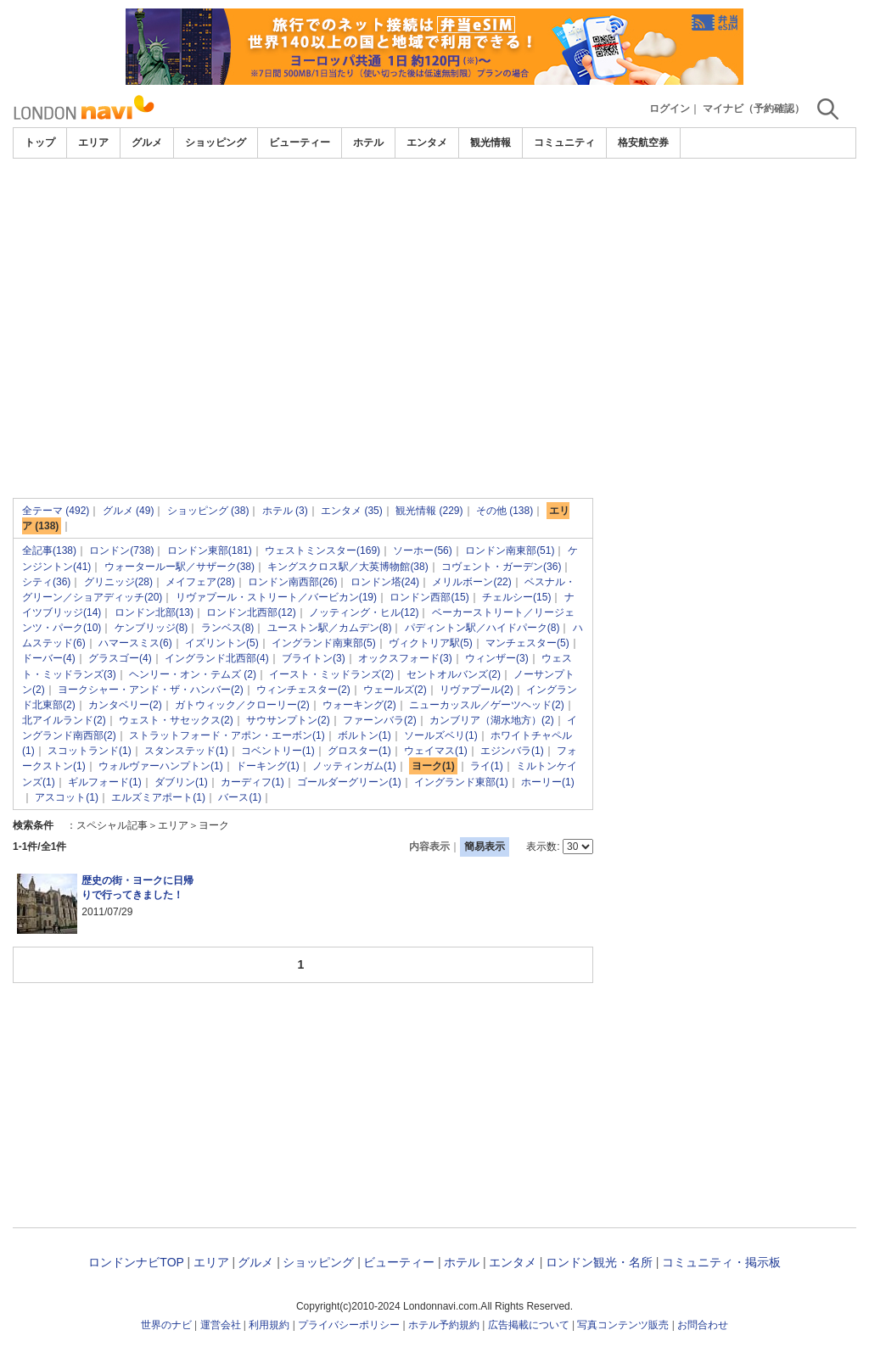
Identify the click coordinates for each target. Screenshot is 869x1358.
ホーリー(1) (548, 782)
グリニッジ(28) (118, 582)
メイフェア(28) (199, 582)
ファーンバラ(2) (380, 720)
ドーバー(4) (49, 658)
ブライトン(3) (313, 658)
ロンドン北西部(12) (250, 612)
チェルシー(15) (516, 597)
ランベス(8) (228, 628)
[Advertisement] (434, 205)
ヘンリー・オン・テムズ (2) (192, 674)
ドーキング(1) (268, 766)
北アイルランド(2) (64, 720)
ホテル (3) (285, 511)
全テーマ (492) (55, 511)
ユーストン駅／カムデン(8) (329, 628)
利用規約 (269, 1325)
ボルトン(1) (364, 735)
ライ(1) (486, 766)
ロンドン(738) (121, 550)
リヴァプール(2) (476, 690)
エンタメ (426, 142)
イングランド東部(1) (461, 782)
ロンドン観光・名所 (599, 1262)
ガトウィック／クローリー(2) (242, 705)
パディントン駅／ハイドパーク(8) (482, 628)
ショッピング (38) (208, 511)
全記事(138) (49, 550)
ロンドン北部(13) (154, 612)
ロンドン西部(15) (429, 597)
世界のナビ (166, 1325)
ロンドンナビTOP (135, 1262)
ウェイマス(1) (436, 751)
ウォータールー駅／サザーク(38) (179, 567)
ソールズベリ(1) (441, 735)
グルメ (147, 142)
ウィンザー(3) (497, 658)
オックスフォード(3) (405, 658)
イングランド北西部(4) (217, 658)
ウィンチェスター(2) (303, 690)
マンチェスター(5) (527, 643)
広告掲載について (528, 1325)
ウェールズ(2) (395, 690)
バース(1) (239, 797)
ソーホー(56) (422, 550)
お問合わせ (702, 1325)
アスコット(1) (66, 797)
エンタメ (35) (352, 511)
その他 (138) (504, 511)
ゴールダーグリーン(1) (349, 782)
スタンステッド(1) (186, 751)
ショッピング (215, 142)
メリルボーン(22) (471, 582)
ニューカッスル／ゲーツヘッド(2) (486, 705)
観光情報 (490, 142)
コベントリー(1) (278, 751)
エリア (93, 142)
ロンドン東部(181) (209, 550)
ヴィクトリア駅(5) (431, 643)
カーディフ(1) (252, 782)
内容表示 (429, 846)
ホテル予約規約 (443, 1325)
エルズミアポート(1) (158, 797)
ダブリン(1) (181, 782)
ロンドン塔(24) (384, 582)
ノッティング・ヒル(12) (363, 612)
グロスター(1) (359, 751)
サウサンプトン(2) (288, 720)
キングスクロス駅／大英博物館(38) (347, 567)
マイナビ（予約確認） (754, 109)
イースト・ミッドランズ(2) (331, 674)
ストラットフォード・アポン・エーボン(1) (227, 735)
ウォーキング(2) (359, 705)
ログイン (669, 109)
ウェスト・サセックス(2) (176, 720)
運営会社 (220, 1325)
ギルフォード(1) (105, 782)
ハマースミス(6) (135, 643)
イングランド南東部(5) (324, 643)
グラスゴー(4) (120, 658)
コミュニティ (564, 142)
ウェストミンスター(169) (322, 550)
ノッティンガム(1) (354, 766)
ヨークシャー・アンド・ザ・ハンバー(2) (151, 690)
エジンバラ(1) (512, 751)
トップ (40, 142)
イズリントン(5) (222, 643)
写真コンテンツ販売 (623, 1325)
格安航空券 (643, 142)
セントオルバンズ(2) (453, 674)
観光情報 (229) (429, 511)
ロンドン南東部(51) (509, 550)
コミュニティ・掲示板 (721, 1262)
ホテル (368, 142)
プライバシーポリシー (349, 1325)
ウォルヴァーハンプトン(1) (160, 766)
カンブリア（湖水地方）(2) (491, 720)
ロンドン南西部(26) (292, 582)
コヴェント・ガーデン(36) (501, 567)
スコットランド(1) (90, 751)
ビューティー (299, 142)
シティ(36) (46, 582)
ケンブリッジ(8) (151, 628)
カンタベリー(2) (125, 705)
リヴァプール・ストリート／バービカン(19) (276, 597)
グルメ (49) (128, 511)
